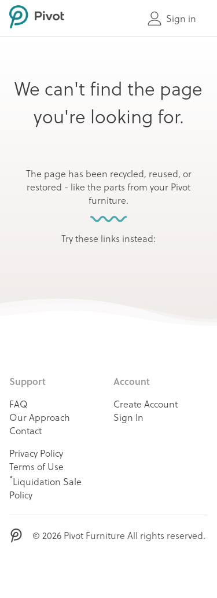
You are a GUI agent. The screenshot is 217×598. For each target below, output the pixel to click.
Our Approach (39, 417)
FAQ (18, 403)
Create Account (145, 403)
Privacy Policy (36, 453)
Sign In (128, 417)
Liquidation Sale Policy (45, 487)
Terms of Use (36, 466)
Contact (25, 430)
